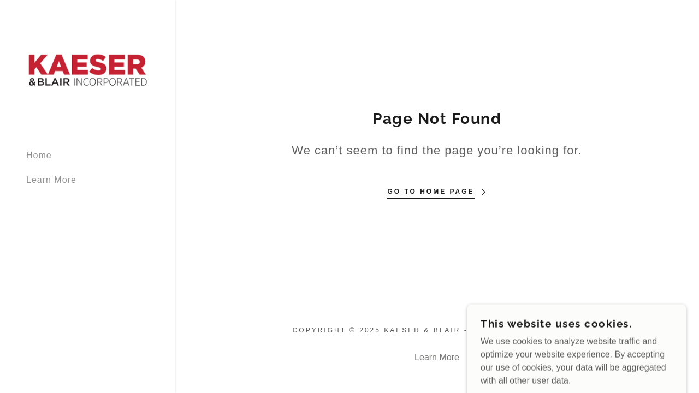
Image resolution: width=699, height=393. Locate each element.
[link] (87, 69)
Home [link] (39, 155)
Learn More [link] (51, 179)
